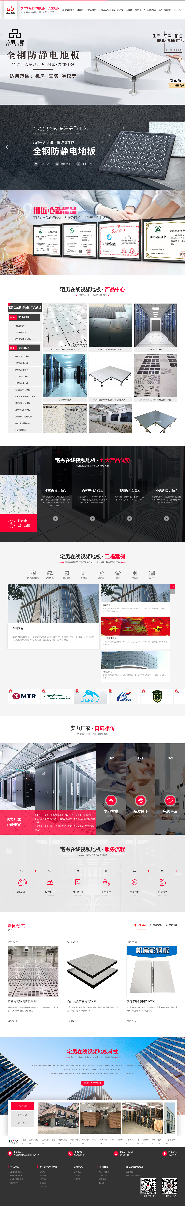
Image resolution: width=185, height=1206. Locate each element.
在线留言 (129, 1172)
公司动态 (77, 1172)
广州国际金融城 (109, 638)
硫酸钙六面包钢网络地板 (25, 397)
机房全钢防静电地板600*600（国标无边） (110, 400)
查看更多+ (14, 1183)
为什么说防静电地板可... (82, 1001)
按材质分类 (23, 348)
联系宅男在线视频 (165, 10)
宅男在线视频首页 (67, 10)
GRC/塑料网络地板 (23, 423)
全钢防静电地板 (21, 363)
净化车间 (102, 1179)
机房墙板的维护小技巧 (141, 1001)
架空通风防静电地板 (23, 417)
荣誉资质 (22, 1123)
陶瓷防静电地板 (21, 370)
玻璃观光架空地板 (22, 410)
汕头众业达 (108, 672)
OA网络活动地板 (22, 356)
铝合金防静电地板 (22, 390)
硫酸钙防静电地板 (22, 403)
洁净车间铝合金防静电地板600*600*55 (155, 400)
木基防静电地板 (21, 383)
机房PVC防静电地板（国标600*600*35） (65, 349)
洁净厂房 (102, 1175)
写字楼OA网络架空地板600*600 (110, 349)
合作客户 (43, 1186)
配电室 (101, 1183)
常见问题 (77, 1179)
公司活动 (22, 1114)
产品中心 (120, 10)
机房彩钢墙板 (20, 430)
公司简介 (43, 1172)
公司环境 (22, 1106)
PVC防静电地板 (21, 376)
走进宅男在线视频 (92, 1083)
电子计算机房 (104, 1172)
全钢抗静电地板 (65, 400)
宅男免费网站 (92, 10)
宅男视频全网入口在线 (107, 10)
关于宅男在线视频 (150, 10)
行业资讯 (77, 1175)
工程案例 (129, 10)
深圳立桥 (17, 628)
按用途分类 (23, 317)
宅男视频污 (80, 10)
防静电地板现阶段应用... (23, 1001)
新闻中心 (138, 10)
